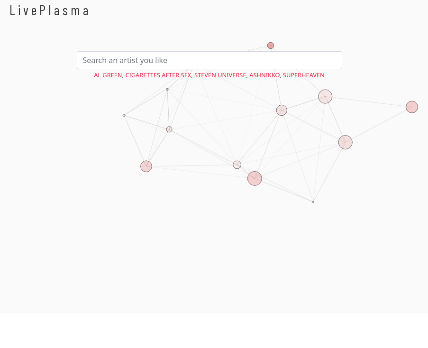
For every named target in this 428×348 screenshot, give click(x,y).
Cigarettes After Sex (158, 75)
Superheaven (304, 75)
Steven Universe (220, 75)
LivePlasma (50, 9)
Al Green (108, 75)
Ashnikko (264, 75)
